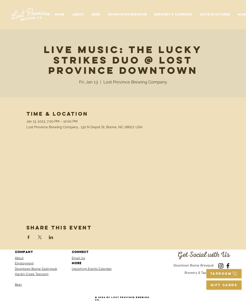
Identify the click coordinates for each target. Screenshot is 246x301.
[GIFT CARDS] (223, 285)
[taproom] (223, 273)
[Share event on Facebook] (28, 237)
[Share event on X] (40, 237)
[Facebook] (227, 265)
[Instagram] (220, 265)
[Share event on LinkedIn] (51, 237)
